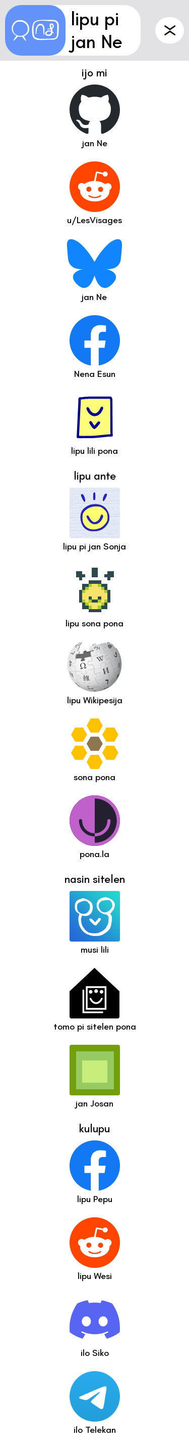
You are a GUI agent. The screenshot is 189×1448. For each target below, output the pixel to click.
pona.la (94, 854)
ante (169, 30)
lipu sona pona (94, 623)
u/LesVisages (94, 220)
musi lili (95, 949)
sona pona (94, 777)
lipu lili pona (94, 450)
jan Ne (94, 297)
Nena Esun (94, 373)
